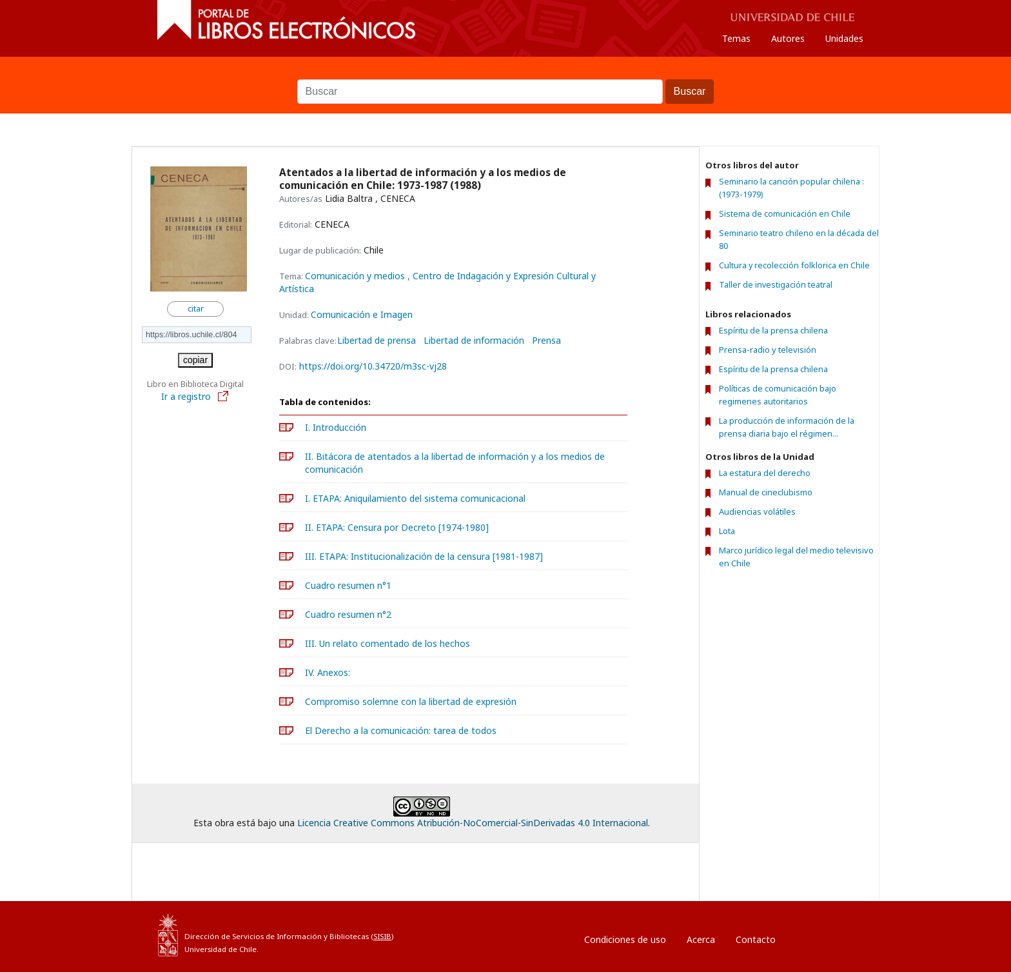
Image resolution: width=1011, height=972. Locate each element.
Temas (736, 38)
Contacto (756, 939)
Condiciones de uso (625, 939)
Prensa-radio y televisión (767, 349)
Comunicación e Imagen (362, 314)
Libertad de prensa (376, 340)
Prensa (546, 340)
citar (196, 308)
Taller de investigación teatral (775, 284)
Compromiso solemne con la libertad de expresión (410, 701)
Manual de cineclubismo (765, 492)
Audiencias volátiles (757, 511)
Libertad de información (474, 340)
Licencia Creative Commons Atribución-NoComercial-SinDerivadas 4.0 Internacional (472, 823)
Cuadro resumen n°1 (348, 585)
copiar (195, 360)
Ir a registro (195, 396)
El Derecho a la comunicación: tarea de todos (400, 730)
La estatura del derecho (764, 473)
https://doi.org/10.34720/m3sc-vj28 (373, 366)
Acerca (701, 939)
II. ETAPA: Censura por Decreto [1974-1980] (397, 527)
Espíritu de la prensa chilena (773, 330)
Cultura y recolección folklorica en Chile (794, 265)
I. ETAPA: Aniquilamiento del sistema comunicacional (415, 498)
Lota (727, 531)
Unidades (844, 38)
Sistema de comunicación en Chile (784, 213)
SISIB (382, 936)
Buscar (505, 72)
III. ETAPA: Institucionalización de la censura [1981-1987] (424, 556)
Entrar (814, 936)
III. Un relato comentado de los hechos (387, 643)
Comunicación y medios (356, 276)
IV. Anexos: (327, 672)
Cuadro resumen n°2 (348, 614)
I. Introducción (335, 427)
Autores (788, 38)
